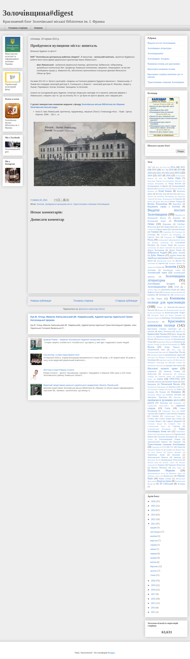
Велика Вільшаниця (157, 204)
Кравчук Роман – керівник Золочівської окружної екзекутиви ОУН (74, 339)
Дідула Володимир (156, 250)
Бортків (178, 199)
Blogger (111, 653)
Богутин (173, 194)
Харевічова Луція (156, 455)
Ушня (179, 447)
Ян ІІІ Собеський (164, 484)
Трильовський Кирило (158, 442)
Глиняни (155, 232)
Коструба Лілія (157, 315)
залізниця (151, 263)
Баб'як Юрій (174, 178)
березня (154, 566)
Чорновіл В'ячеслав (176, 465)
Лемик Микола (172, 347)
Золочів (40, 204)
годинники (167, 232)
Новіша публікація (40, 300)
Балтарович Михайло (173, 181)
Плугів (170, 389)
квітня (153, 562)
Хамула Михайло (174, 452)
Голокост (164, 235)
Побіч (179, 389)
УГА (164, 447)
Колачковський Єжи (174, 310)
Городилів (168, 237)
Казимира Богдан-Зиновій (172, 292)
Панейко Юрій (171, 382)
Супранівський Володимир (159, 429)
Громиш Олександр (160, 243)
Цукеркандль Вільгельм (171, 460)
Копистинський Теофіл (175, 313)
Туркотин (155, 447)
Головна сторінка (17, 28)
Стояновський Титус (156, 426)
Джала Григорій (166, 248)
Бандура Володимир (156, 184)
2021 (159, 173)
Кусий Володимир (170, 344)
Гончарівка (177, 235)
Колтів (150, 313)
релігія (151, 403)
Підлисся (173, 387)
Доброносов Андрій (157, 252)
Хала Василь (156, 452)
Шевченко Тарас (175, 473)
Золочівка (152, 270)
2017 (163, 170)
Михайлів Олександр (156, 362)
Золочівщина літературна (159, 48)
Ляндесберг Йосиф (177, 352)
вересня (154, 540)
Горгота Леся (153, 237)
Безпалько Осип (163, 189)
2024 (150, 175)
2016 (154, 169)
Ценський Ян (153, 460)
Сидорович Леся (168, 411)
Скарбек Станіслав (166, 413)
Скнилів (155, 416)
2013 (165, 167)
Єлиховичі (177, 258)
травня (153, 558)
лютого (154, 571)
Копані (159, 313)
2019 (179, 169)
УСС (172, 447)
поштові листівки (173, 395)
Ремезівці (164, 403)
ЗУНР (176, 287)
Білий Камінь (165, 191)
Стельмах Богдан (155, 424)
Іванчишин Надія (168, 290)
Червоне (161, 465)
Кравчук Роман (153, 318)
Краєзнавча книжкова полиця (161, 69)
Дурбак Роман (176, 255)
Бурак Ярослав (161, 201)
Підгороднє (161, 387)
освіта (160, 379)
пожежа (151, 392)
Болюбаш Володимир (165, 196)
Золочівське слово (171, 270)
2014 (172, 167)
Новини (38, 28)
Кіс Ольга (157, 298)
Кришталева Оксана (157, 334)
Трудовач (177, 442)
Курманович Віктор (163, 342)
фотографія (168, 450)
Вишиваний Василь (157, 218)
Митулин (178, 360)
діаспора (179, 248)
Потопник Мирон (155, 395)
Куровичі (178, 342)
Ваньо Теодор (176, 201)
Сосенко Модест (155, 421)
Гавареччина (169, 227)
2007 (150, 167)
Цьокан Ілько (153, 462)
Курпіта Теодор (153, 344)
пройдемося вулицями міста (58, 204)
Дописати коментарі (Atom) (92, 309)
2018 (171, 169)
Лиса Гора (176, 350)
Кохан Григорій (175, 315)
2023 (177, 172)
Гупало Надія (166, 245)
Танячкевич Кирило (163, 434)
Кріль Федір (177, 334)
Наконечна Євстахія (155, 365)
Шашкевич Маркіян (161, 470)
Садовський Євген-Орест (158, 406)
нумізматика (167, 374)
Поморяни (176, 392)
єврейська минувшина (158, 258)
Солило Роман (164, 419)
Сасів (167, 408)
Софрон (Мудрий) (174, 421)
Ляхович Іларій (156, 355)
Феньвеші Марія (154, 450)
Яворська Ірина (164, 481)
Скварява (181, 413)
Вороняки (167, 224)
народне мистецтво (174, 365)
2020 (150, 173)
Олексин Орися (165, 376)
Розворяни (177, 403)
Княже (159, 307)
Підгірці (151, 387)
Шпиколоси (168, 476)
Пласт (182, 387)
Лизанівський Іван (156, 350)
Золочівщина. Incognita (158, 59)
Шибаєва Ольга (154, 476)
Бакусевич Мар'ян (155, 181)
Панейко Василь (154, 382)
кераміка (151, 295)
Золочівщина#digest (38, 12)
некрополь (152, 371)
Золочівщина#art (155, 53)
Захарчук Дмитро (175, 263)
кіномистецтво (179, 295)
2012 (157, 167)
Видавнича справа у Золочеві (164, 206)
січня (153, 575)
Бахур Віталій (174, 183)
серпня (153, 545)
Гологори (151, 235)
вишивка (176, 218)
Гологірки (178, 232)
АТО (160, 178)
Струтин (176, 426)
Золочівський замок (157, 272)
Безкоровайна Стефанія (158, 186)
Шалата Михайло (159, 468)
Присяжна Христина (157, 397)
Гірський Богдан (178, 229)
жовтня (154, 536)
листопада (155, 532)
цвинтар (177, 457)
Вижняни (178, 215)
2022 (167, 173)
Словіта (151, 419)
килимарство (164, 295)
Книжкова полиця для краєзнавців (164, 64)
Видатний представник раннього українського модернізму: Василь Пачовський (80, 385)
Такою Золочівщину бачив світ (166, 430)
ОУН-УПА (175, 379)
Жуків (150, 261)
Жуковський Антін (164, 261)
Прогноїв (177, 397)
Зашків (150, 267)
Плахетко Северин (157, 389)
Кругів (150, 337)
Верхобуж (177, 204)
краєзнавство (153, 322)
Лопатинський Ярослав (156, 352)
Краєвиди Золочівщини (172, 318)
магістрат (151, 357)
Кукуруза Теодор (163, 339)
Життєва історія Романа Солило (58, 370)
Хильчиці (176, 455)
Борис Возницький (165, 199)
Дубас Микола (157, 255)
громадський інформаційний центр (171, 240)
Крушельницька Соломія (167, 337)
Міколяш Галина (175, 362)
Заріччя (161, 263)
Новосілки (152, 374)
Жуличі (178, 261)
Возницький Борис (157, 221)
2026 (168, 175)
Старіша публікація (126, 300)
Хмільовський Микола (158, 457)
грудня (153, 527)
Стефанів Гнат (174, 424)
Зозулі (158, 267)
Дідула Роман (175, 250)
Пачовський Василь (170, 384)
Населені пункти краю (162, 368)
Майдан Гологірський (167, 357)
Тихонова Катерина (165, 437)
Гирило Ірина (162, 229)
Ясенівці (181, 484)
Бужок (150, 201)
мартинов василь (165, 360)
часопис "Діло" (169, 462)
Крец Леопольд (165, 331)
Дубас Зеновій (178, 253)
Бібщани (151, 191)
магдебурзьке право (173, 355)
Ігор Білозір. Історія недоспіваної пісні (61, 355)
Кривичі (179, 331)
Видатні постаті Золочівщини (161, 43)
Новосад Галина (172, 371)
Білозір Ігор (161, 194)
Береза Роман (177, 189)
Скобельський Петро (172, 416)
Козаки (160, 310)
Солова (178, 419)
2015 (182, 167)
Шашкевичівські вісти (156, 473)
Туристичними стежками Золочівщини (91, 204)
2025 (159, 175)
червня (153, 553)
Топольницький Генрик (169, 439)
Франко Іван (180, 450)
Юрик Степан (165, 479)
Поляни (162, 392)
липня (153, 549)
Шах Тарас (176, 468)
